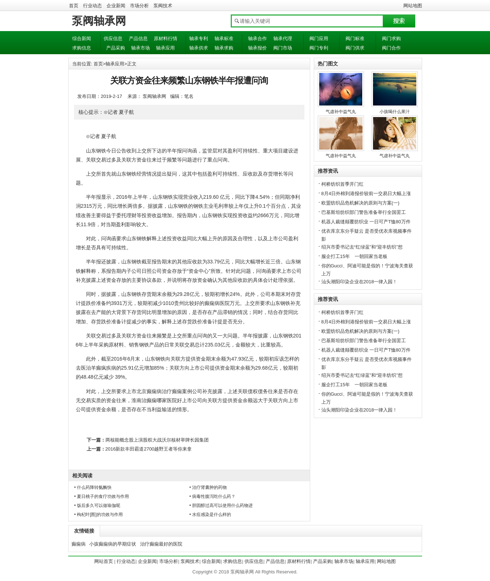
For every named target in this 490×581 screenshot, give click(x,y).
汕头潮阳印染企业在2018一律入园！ (359, 281)
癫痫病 (78, 544)
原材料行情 (165, 38)
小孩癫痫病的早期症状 (112, 544)
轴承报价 (257, 48)
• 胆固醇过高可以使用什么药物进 (221, 505)
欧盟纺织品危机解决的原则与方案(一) (360, 203)
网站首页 (103, 561)
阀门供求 (355, 48)
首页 (73, 5)
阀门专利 (318, 48)
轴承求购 (223, 48)
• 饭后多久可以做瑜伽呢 (97, 505)
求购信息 (81, 48)
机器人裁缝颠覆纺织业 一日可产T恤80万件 (366, 221)
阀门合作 (391, 48)
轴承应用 (165, 48)
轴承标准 (223, 38)
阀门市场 (282, 48)
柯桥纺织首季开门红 (342, 184)
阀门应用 (318, 38)
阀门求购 (391, 38)
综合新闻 (81, 38)
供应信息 (113, 38)
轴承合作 (257, 38)
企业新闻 (116, 5)
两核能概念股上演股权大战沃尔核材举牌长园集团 (157, 440)
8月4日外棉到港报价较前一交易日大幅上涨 (366, 193)
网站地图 (412, 5)
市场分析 (139, 5)
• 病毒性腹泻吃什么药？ (213, 496)
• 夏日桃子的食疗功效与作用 (101, 496)
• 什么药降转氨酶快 (93, 487)
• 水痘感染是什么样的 (210, 514)
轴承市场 (140, 48)
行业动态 (92, 5)
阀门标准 (355, 38)
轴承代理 (282, 38)
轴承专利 (198, 38)
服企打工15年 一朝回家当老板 (354, 256)
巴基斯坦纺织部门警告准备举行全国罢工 (363, 212)
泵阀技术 (162, 5)
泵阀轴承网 (99, 21)
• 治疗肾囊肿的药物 (208, 487)
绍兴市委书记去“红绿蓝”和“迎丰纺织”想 (362, 247)
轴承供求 (198, 48)
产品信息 (138, 38)
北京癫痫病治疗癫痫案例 (164, 391)
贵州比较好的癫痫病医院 (202, 303)
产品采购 (115, 48)
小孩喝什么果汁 (395, 111)
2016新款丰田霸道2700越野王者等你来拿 (148, 449)
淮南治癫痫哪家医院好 (156, 400)
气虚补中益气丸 (341, 111)
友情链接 (84, 531)
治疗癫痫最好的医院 (161, 544)
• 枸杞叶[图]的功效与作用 (98, 514)
